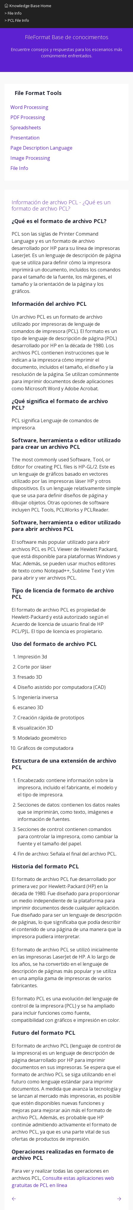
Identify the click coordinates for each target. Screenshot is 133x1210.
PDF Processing (27, 117)
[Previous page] (15, 1199)
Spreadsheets (25, 127)
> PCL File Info (16, 20)
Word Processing (29, 107)
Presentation (24, 137)
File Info (19, 168)
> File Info (13, 13)
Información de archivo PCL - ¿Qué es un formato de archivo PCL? (61, 205)
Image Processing (30, 158)
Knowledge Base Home (27, 5)
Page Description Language (41, 148)
